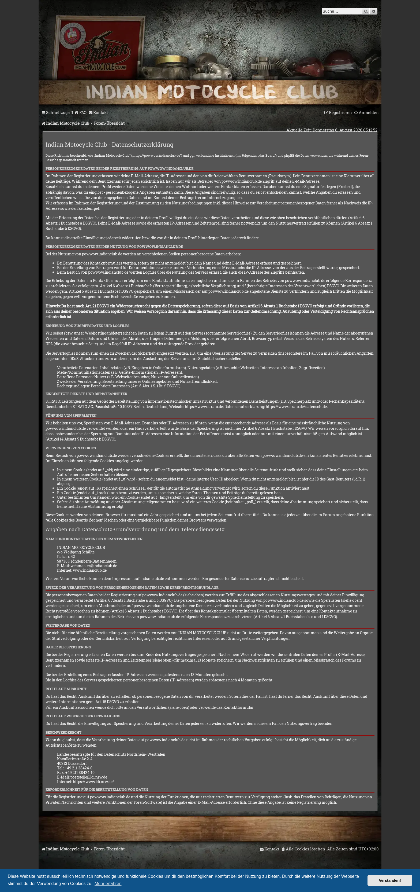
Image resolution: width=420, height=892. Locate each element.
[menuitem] (80, 112)
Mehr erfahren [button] (108, 883)
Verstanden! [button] (390, 880)
